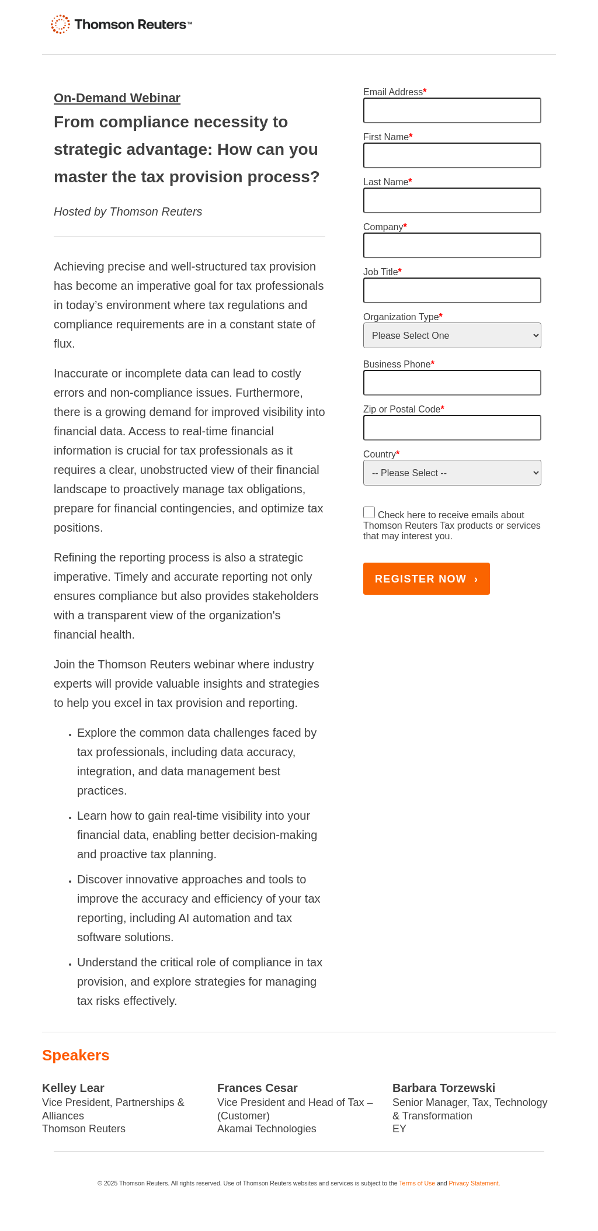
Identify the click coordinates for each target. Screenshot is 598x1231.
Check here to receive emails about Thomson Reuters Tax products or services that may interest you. (452, 525)
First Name (387, 137)
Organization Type (403, 317)
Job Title (382, 272)
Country (381, 454)
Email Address (395, 92)
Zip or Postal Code (403, 409)
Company (385, 227)
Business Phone (398, 364)
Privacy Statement (474, 1183)
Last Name (387, 182)
